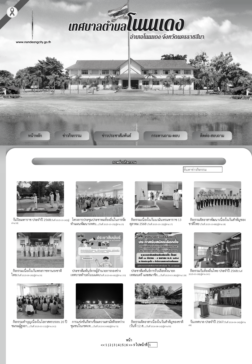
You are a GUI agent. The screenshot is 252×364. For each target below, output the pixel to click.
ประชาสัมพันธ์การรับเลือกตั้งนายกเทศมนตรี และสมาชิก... (152, 273)
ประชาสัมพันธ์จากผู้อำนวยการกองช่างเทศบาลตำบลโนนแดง (95, 273)
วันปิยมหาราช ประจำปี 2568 (31, 220)
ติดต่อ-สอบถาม (212, 135)
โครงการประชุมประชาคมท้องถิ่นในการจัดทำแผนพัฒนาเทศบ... (98, 222)
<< (103, 345)
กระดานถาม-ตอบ (165, 135)
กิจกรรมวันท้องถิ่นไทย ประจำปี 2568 (213, 271)
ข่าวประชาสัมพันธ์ (116, 135)
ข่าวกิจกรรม (71, 135)
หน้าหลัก (35, 135)
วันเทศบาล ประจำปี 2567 (206, 322)
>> (130, 345)
